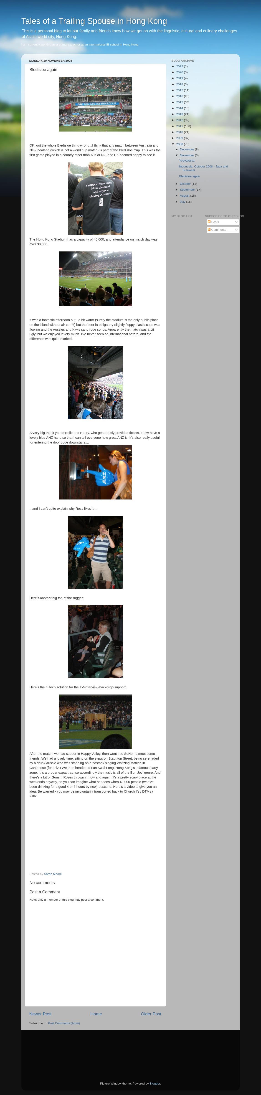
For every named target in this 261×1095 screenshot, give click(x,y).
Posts (213, 222)
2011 (180, 126)
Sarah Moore (53, 874)
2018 (180, 84)
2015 (180, 102)
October (186, 183)
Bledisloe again (189, 176)
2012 (180, 120)
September (188, 189)
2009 (180, 138)
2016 (180, 96)
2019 (180, 78)
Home (96, 1013)
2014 (180, 108)
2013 (180, 114)
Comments (217, 229)
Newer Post (40, 1013)
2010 (180, 132)
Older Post (151, 1013)
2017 (180, 90)
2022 (180, 66)
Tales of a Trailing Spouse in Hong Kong (94, 21)
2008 (180, 144)
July (183, 201)
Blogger (155, 1083)
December (187, 149)
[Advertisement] (49, 1049)
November (187, 155)
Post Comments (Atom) (64, 1023)
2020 (180, 72)
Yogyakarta (186, 160)
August (185, 195)
